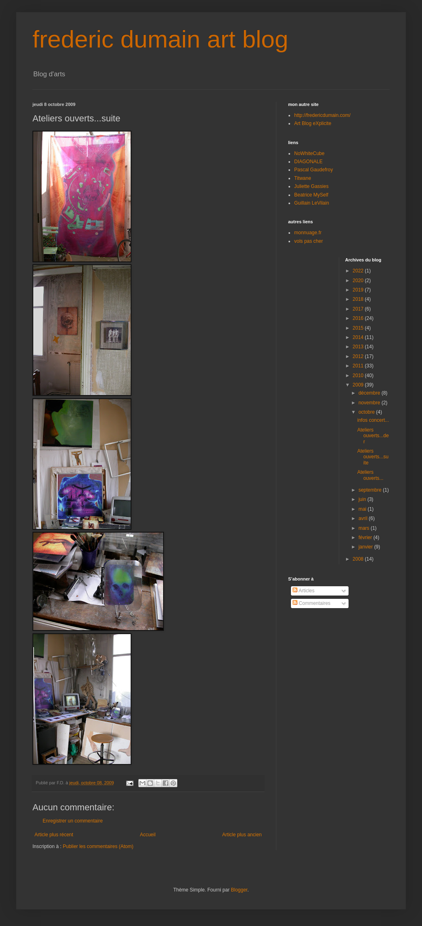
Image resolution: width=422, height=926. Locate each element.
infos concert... (373, 420)
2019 (359, 290)
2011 (359, 366)
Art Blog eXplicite (312, 123)
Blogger (239, 890)
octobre (367, 412)
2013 (359, 347)
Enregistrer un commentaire (73, 821)
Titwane (302, 178)
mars (364, 528)
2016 (359, 318)
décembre (369, 393)
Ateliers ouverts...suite (372, 457)
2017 (359, 309)
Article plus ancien (242, 835)
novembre (369, 403)
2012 (359, 356)
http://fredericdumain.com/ (322, 115)
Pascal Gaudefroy (313, 170)
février (365, 537)
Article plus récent (53, 835)
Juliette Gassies (311, 186)
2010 (359, 375)
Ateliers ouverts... (370, 475)
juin (362, 499)
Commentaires (311, 603)
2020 (359, 280)
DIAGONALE (308, 161)
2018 (359, 299)
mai (363, 509)
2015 (359, 328)
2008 (359, 559)
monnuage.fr (307, 232)
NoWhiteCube (309, 153)
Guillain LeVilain (311, 203)
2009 (359, 385)
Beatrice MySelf (311, 195)
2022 (359, 271)
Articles (303, 591)
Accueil (148, 835)
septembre (370, 490)
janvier (366, 547)
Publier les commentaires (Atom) (98, 846)
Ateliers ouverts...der (373, 436)
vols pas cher (308, 241)
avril (363, 518)
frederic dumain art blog (160, 39)
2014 (359, 337)
